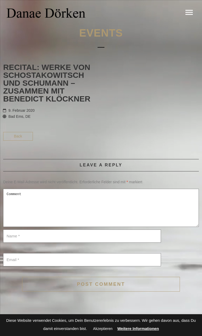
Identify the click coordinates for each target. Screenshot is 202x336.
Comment (101, 208)
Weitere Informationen (138, 328)
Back (18, 136)
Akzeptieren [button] (103, 329)
